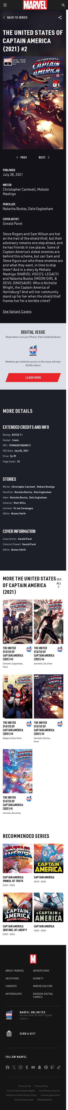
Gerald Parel (12, 223)
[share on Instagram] (20, 1068)
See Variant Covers (17, 311)
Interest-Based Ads (24, 1099)
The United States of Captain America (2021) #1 (13, 803)
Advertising (41, 970)
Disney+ (38, 978)
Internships (14, 993)
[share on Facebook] (8, 1068)
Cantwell (7, 663)
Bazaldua (16, 813)
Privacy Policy (41, 1086)
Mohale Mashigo (46, 486)
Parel (5, 666)
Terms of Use (24, 1086)
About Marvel (15, 970)
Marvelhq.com (42, 986)
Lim (44, 663)
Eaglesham (17, 663)
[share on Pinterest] (46, 1068)
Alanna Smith (18, 513)
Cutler (13, 738)
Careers (11, 986)
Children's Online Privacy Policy (21, 1095)
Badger (6, 738)
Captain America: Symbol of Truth (13, 879)
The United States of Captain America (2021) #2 (44, 728)
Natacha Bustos (14, 208)
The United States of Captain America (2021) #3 (13, 728)
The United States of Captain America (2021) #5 (13, 653)
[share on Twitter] (14, 1068)
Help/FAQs (12, 978)
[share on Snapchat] (39, 1068)
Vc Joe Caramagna (23, 508)
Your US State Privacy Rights (21, 1090)
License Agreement (50, 1095)
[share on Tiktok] (59, 1068)
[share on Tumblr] (27, 1068)
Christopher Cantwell (19, 189)
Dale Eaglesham (40, 208)
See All (59, 582)
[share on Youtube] (33, 1068)
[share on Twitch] (52, 1068)
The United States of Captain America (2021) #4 (44, 653)
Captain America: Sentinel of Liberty (15, 928)
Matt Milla (20, 502)
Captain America (44, 877)
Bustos (46, 738)
